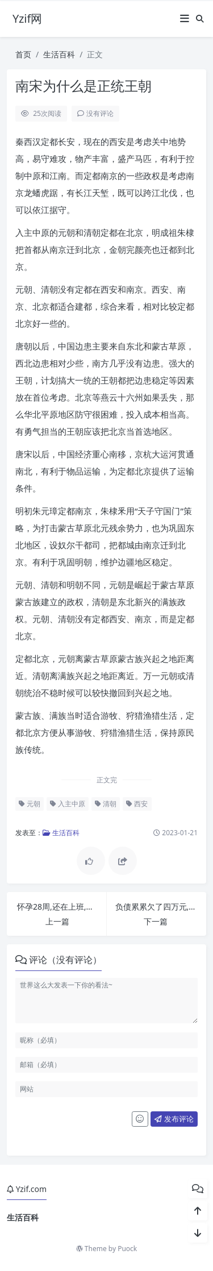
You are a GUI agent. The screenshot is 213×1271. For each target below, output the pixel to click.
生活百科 (59, 54)
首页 (23, 54)
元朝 (29, 804)
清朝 (105, 804)
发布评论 (173, 1119)
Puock (127, 1248)
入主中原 (67, 804)
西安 (137, 804)
